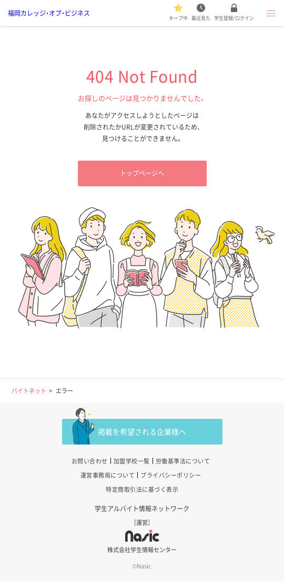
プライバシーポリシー (170, 475)
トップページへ (142, 173)
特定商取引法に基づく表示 (142, 489)
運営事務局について (107, 475)
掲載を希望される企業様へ (142, 431)
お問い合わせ (90, 461)
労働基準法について (183, 461)
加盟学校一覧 (132, 461)
